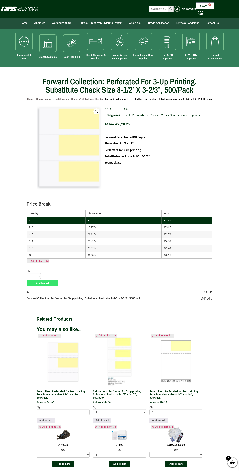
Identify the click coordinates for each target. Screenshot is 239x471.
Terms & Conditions (187, 23)
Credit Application (158, 23)
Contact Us (212, 23)
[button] (96, 111)
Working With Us (63, 23)
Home (24, 23)
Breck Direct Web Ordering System (101, 23)
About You (135, 23)
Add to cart (42, 283)
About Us (39, 23)
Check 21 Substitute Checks (87, 99)
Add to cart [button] (45, 420)
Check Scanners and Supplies (52, 99)
